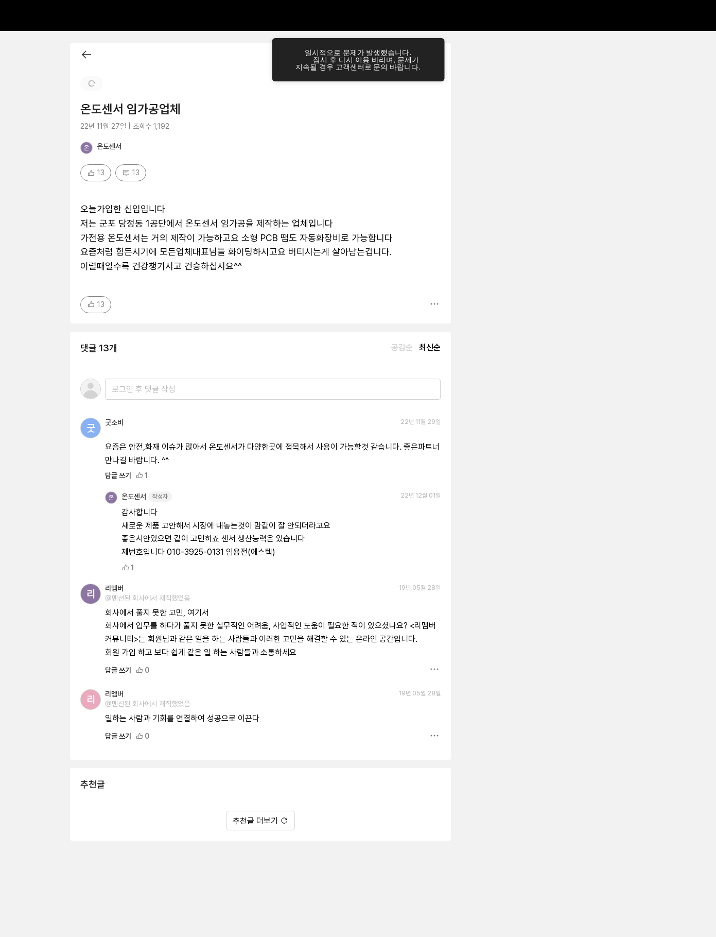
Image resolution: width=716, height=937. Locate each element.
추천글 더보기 (260, 785)
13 (95, 269)
